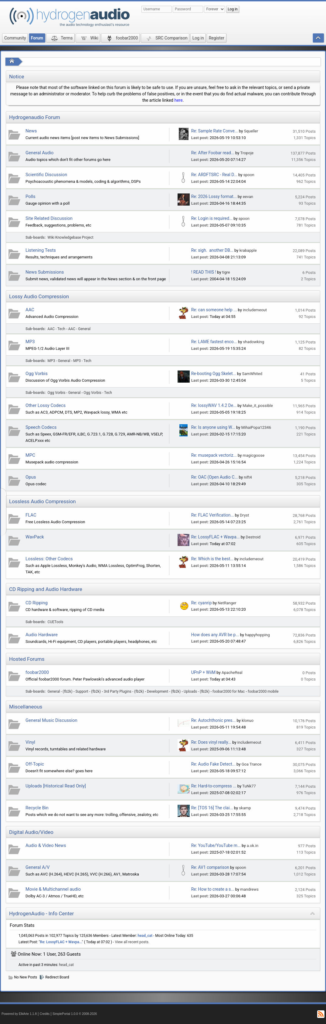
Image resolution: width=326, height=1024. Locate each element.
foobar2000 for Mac (228, 691)
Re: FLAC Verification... (212, 515)
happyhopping (257, 635)
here (178, 100)
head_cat (145, 936)
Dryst (244, 515)
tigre (226, 272)
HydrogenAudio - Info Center (41, 913)
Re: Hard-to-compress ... (213, 785)
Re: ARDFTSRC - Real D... (214, 174)
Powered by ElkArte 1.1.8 (19, 1013)
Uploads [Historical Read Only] (55, 786)
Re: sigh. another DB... (212, 250)
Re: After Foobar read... (212, 152)
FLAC (30, 515)
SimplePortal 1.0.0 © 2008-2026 (75, 1013)
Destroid (253, 537)
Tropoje (246, 153)
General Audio (39, 152)
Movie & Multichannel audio (53, 889)
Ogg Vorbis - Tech (97, 393)
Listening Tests (40, 250)
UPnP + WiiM (203, 672)
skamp (245, 808)
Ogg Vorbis (36, 373)
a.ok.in (252, 845)
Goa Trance (252, 764)
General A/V (37, 867)
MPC (30, 455)
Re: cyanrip (201, 602)
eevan (248, 196)
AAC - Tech (56, 329)
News (31, 131)
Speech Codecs (40, 427)
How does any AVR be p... (215, 634)
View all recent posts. (132, 942)
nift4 (248, 477)
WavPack (34, 537)
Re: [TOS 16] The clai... (212, 807)
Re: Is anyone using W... (213, 427)
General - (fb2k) (60, 691)
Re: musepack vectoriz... (214, 455)
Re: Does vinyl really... (211, 742)
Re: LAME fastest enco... (214, 341)
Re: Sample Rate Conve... (214, 130)
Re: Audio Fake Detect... (213, 764)
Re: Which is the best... (212, 558)
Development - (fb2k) (164, 691)
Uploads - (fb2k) (196, 691)
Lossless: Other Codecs (49, 558)
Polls (30, 196)
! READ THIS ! (203, 272)
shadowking (253, 342)
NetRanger (227, 603)
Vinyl (30, 742)
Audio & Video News (45, 845)
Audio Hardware (41, 634)
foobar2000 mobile (263, 691)
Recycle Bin (37, 808)
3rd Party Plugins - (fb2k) (124, 691)
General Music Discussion (51, 720)
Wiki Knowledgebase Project (70, 237)
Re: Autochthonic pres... (213, 720)
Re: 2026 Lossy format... (214, 196)
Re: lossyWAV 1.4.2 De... (214, 405)
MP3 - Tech (82, 361)
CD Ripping (36, 603)
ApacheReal (232, 672)
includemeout (255, 310)
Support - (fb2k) (88, 691)
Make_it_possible (258, 405)
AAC (29, 309)
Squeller (251, 131)
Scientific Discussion (46, 174)
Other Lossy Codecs (45, 405)
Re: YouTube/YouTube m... (216, 845)
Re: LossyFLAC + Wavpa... (215, 536)
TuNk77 (249, 786)
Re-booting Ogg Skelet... (213, 373)
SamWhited (252, 373)
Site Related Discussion (49, 218)
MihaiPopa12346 (256, 427)
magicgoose (253, 455)
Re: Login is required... (212, 218)
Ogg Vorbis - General (64, 393)
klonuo (247, 720)
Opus (30, 477)
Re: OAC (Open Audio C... (214, 477)
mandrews (249, 889)
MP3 (30, 341)
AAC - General (79, 329)
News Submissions (44, 272)
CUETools (55, 622)
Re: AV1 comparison (210, 867)
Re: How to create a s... (212, 889)
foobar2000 (37, 672)
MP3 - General (59, 361)
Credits (45, 1013)
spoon (248, 174)
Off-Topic (34, 764)
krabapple (248, 250)
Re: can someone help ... (214, 309)
